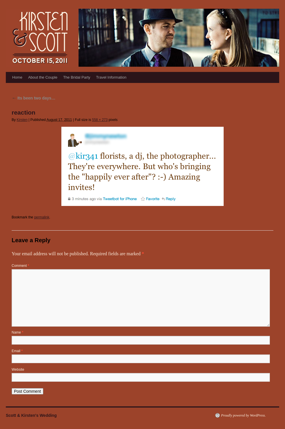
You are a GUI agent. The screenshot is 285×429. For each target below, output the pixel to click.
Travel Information (111, 77)
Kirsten (22, 120)
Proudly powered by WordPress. (243, 415)
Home (17, 77)
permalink (41, 217)
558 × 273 (100, 120)
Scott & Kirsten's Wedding (31, 415)
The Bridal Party (76, 77)
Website (18, 370)
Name (17, 332)
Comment (20, 266)
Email (17, 351)
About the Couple (42, 77)
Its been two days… (34, 98)
